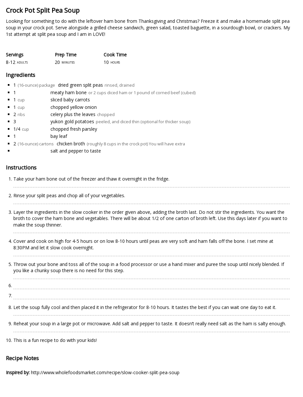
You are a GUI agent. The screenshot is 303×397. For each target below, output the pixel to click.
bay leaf (58, 136)
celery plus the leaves (72, 114)
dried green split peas (80, 85)
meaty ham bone (68, 92)
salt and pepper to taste (75, 151)
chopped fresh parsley (73, 129)
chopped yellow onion (73, 107)
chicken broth (71, 143)
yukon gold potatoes (72, 121)
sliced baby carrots (70, 99)
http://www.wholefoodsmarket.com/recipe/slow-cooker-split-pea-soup (105, 372)
